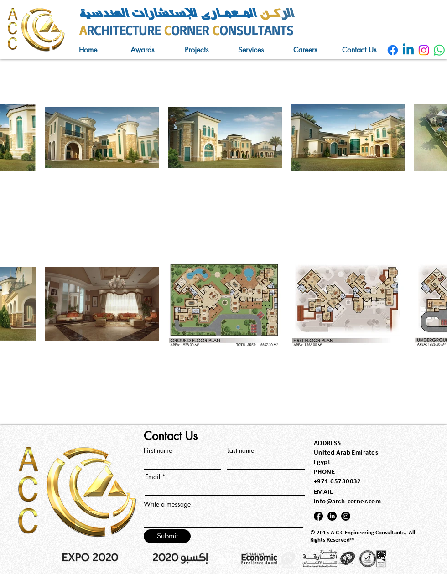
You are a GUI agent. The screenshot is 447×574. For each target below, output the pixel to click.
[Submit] (167, 536)
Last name (240, 450)
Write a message (167, 504)
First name (158, 450)
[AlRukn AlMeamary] (393, 50)
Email (152, 477)
